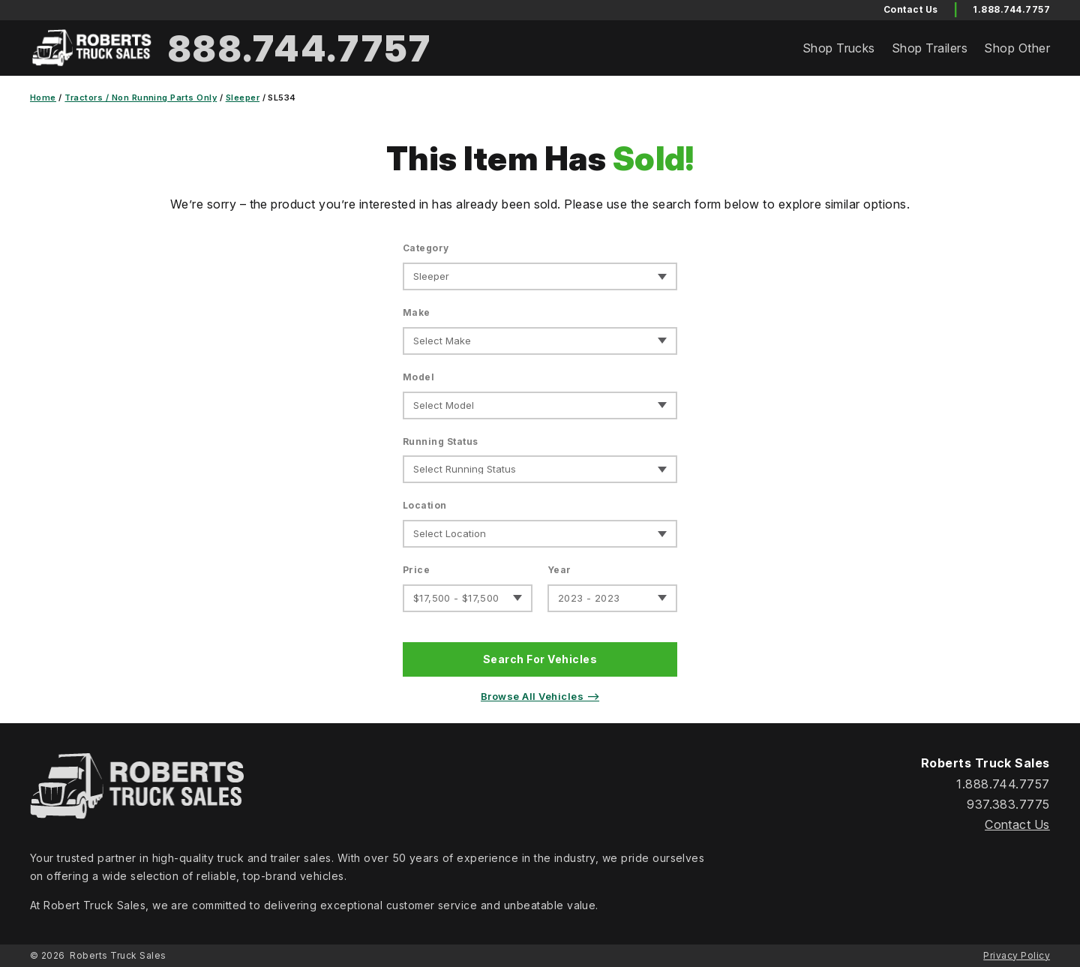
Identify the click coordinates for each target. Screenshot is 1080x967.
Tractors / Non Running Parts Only (140, 97)
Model (418, 377)
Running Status (440, 441)
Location (425, 505)
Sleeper (243, 97)
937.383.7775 (1008, 804)
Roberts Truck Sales (118, 955)
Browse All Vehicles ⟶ (540, 696)
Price (416, 569)
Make (416, 312)
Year (560, 569)
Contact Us (1017, 824)
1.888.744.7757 (1011, 9)
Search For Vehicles (540, 659)
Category (426, 248)
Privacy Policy (1016, 955)
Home (43, 97)
